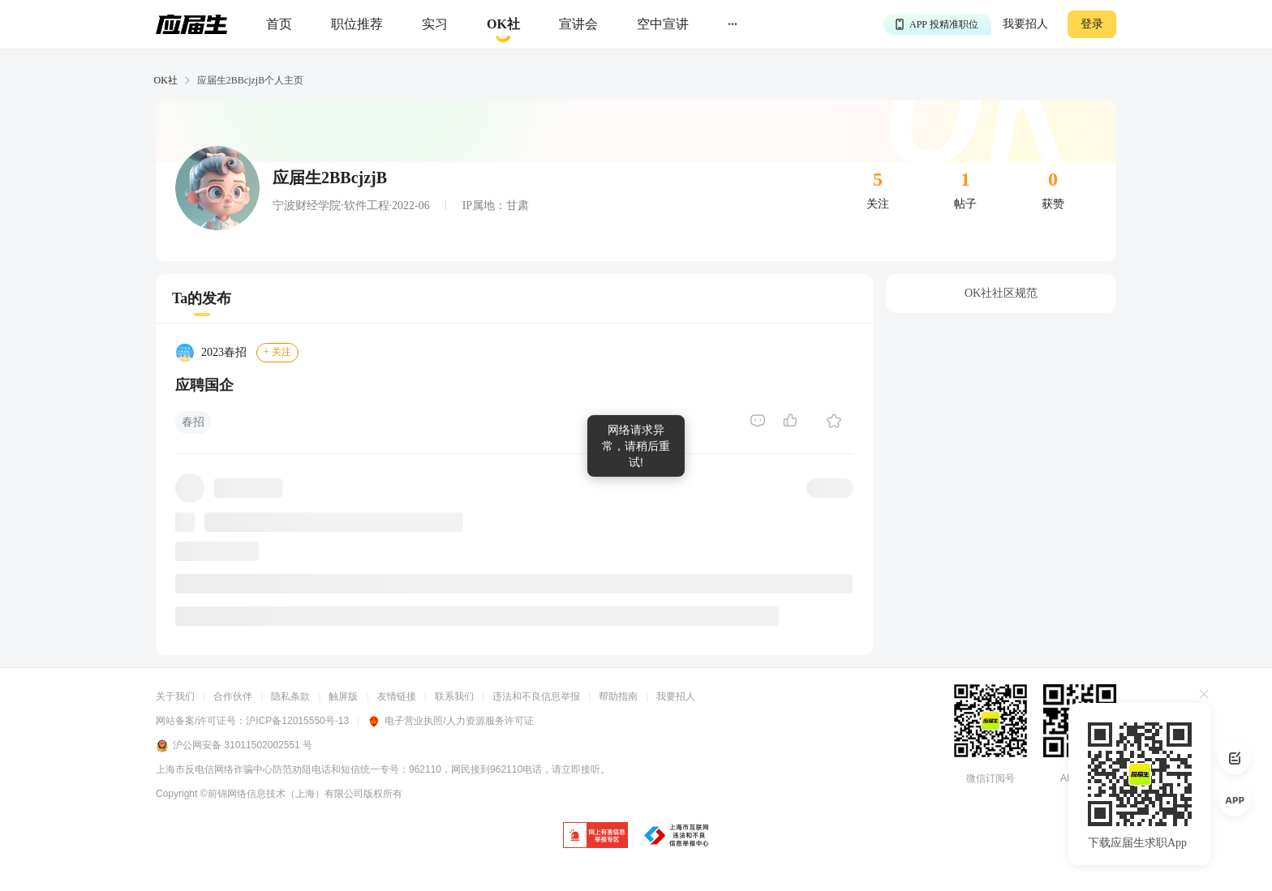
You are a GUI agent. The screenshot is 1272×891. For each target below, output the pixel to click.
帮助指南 (618, 696)
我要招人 (1025, 24)
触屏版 (343, 696)
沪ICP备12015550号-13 (297, 720)
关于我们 (175, 696)
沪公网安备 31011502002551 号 (234, 745)
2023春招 (224, 352)
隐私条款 (290, 696)
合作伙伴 (232, 696)
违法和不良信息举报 (536, 696)
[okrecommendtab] (503, 24)
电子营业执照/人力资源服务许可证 (450, 720)
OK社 (166, 80)
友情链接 (396, 696)
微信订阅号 (990, 778)
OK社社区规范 (1001, 293)
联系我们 (454, 696)
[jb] (595, 836)
